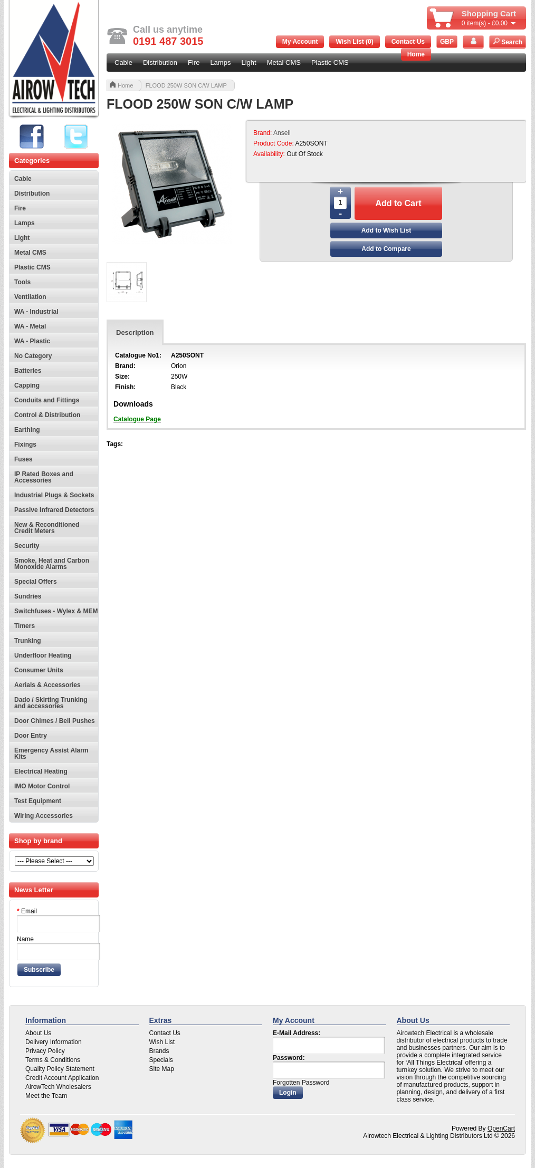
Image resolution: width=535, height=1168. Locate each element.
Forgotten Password (301, 1082)
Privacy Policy (45, 1051)
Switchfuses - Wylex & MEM (56, 611)
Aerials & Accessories (47, 685)
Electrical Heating (41, 771)
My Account (300, 41)
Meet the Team (46, 1095)
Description (135, 332)
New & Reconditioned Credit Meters (46, 528)
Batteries (27, 370)
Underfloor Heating (43, 655)
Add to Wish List (386, 230)
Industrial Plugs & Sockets (54, 495)
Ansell (282, 133)
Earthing (27, 429)
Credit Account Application (62, 1078)
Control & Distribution (47, 415)
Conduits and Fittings (46, 400)
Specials (161, 1060)
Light (248, 62)
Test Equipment (37, 801)
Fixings (25, 444)
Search (507, 41)
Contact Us (408, 41)
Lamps (220, 62)
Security (26, 545)
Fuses (23, 459)
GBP (447, 41)
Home (416, 54)
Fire (193, 62)
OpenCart (501, 1128)
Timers (24, 626)
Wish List (162, 1042)
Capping (27, 385)
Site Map (161, 1069)
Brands (159, 1051)
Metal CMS (284, 62)
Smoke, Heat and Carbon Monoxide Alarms (51, 564)
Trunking (27, 640)
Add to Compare (385, 249)
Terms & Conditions (52, 1060)
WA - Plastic (32, 341)
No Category (33, 356)
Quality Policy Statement (59, 1069)
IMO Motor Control (42, 786)
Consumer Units (38, 670)
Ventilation (30, 297)
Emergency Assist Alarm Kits (51, 753)
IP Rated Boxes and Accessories (43, 477)
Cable (123, 62)
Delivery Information (53, 1042)
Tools (22, 282)
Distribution (160, 62)
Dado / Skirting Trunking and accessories (51, 703)
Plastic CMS (330, 62)
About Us (38, 1033)
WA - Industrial (36, 311)
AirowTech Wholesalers (58, 1086)
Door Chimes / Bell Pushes (54, 721)
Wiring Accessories (43, 815)
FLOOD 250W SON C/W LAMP (186, 85)
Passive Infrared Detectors (54, 510)
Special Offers (35, 581)
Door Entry (30, 735)
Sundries (27, 596)
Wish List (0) (354, 41)
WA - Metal (30, 326)
